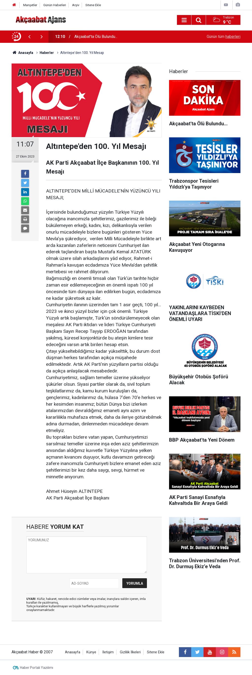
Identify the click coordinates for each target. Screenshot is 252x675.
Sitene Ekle (93, 5)
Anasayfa (72, 652)
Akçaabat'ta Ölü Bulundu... (95, 36)
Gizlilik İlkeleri (130, 652)
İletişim (108, 652)
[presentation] (29, 37)
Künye (91, 652)
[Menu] (184, 20)
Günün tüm (223, 36)
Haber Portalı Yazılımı (36, 668)
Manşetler (30, 5)
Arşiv (75, 5)
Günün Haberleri (54, 5)
